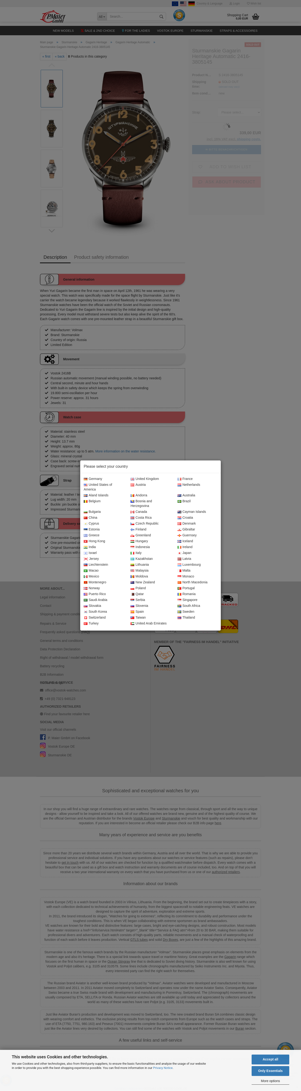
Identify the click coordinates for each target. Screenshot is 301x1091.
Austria (138, 485)
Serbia (138, 600)
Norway (92, 588)
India (90, 547)
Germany (93, 479)
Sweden (186, 611)
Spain (137, 611)
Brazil (184, 501)
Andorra (139, 495)
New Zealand (143, 582)
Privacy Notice (163, 1068)
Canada (139, 512)
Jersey (91, 559)
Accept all (270, 1059)
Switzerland (95, 617)
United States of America (98, 487)
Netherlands (189, 485)
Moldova (139, 576)
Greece (91, 535)
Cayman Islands (192, 512)
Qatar (137, 594)
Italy (136, 553)
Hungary (139, 541)
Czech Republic (144, 523)
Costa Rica (141, 517)
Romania (187, 594)
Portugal (186, 588)
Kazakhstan (142, 559)
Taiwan (138, 617)
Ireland (185, 547)
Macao (91, 570)
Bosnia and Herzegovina (141, 503)
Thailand (186, 617)
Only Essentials (270, 1071)
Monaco (186, 576)
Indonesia (140, 547)
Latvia (184, 559)
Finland (138, 529)
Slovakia (92, 606)
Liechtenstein (96, 564)
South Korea (95, 611)
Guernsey (187, 535)
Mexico (91, 576)
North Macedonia (193, 582)
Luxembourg (189, 564)
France (185, 479)
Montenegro (95, 582)
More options (270, 1081)
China (90, 517)
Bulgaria (92, 512)
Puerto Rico (95, 594)
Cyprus (91, 523)
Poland (138, 588)
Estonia (92, 529)
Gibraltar (186, 529)
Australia (186, 495)
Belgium (92, 501)
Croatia (185, 517)
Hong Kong (94, 541)
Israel (90, 553)
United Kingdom (145, 479)
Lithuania (140, 564)
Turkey (91, 623)
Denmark (187, 523)
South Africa (189, 606)
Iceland (185, 541)
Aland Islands (96, 495)
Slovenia (139, 606)
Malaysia (139, 570)
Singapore (188, 600)
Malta (184, 570)
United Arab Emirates (148, 623)
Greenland (141, 535)
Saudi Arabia (95, 600)
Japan (184, 553)
